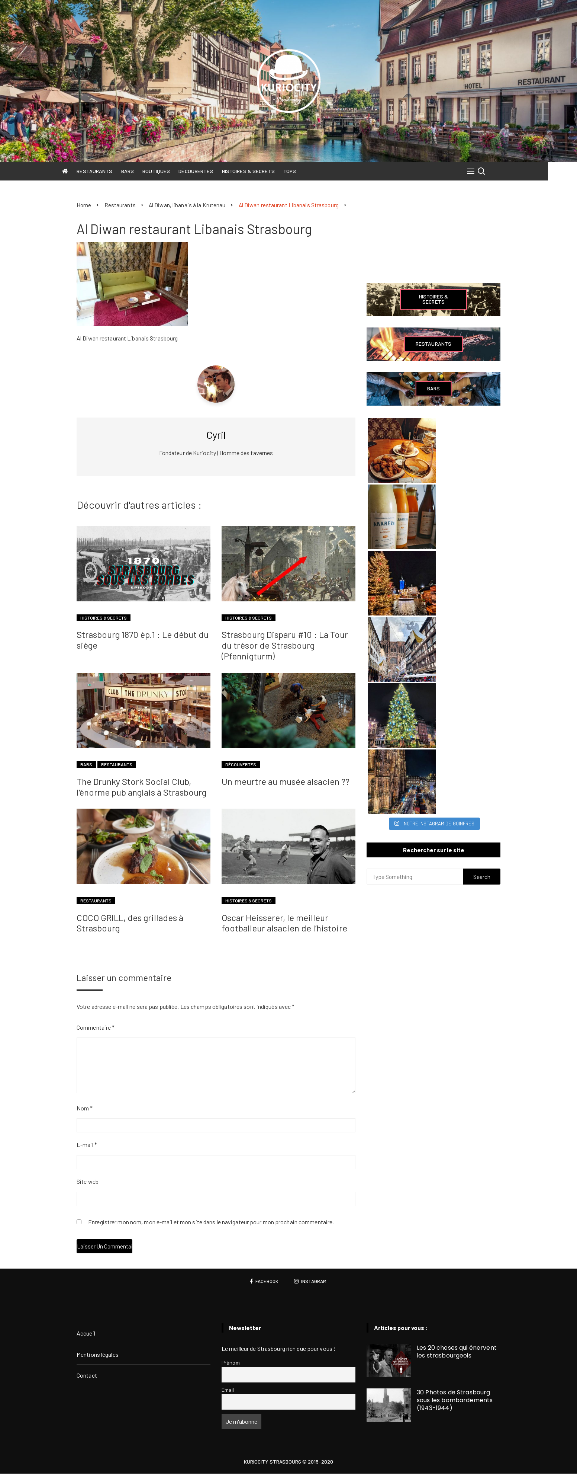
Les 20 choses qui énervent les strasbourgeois (457, 1352)
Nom (85, 1108)
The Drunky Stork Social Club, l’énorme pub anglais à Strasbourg (141, 787)
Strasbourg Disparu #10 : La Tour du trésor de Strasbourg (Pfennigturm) (285, 645)
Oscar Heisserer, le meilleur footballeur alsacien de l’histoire (284, 923)
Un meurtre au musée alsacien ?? (285, 781)
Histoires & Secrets (262, 171)
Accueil (86, 1333)
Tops (304, 171)
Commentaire (96, 1027)
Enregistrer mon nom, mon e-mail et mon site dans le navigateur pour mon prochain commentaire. (211, 1223)
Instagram (311, 1281)
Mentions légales (98, 1354)
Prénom (231, 1363)
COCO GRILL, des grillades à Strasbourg (130, 923)
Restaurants (109, 171)
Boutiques (170, 171)
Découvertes (210, 171)
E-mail (87, 1144)
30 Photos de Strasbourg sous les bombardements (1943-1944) (455, 1400)
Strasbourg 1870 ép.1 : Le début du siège (143, 640)
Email (228, 1390)
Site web (88, 1181)
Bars (142, 171)
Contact (87, 1375)
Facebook (263, 1281)
